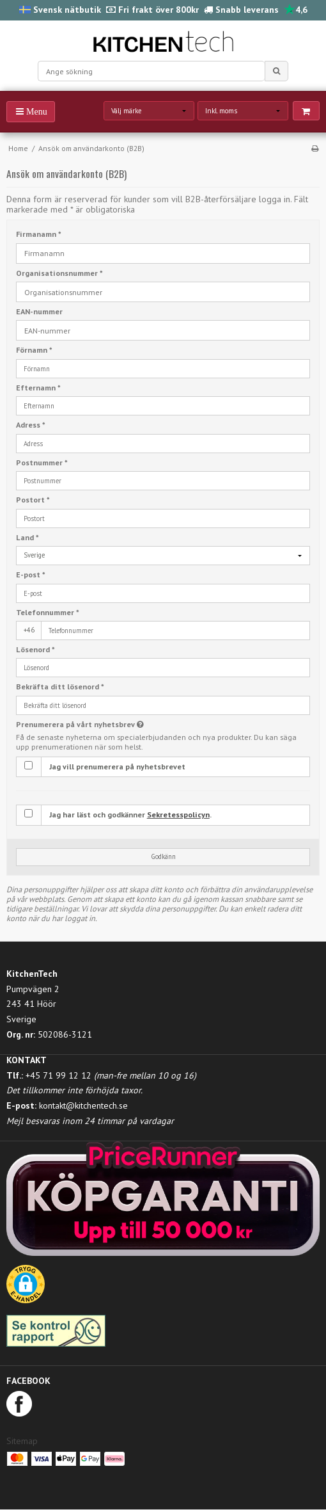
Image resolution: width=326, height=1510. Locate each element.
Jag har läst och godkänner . (130, 814)
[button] (25, 1288)
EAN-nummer (39, 311)
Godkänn (163, 856)
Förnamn (34, 350)
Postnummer (42, 462)
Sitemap (22, 1441)
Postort (33, 499)
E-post (30, 574)
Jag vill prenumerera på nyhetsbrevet (117, 766)
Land (27, 537)
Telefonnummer (47, 612)
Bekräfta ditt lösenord (60, 686)
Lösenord (35, 649)
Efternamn (38, 387)
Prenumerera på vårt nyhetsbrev (111, 724)
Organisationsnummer (59, 273)
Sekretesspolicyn (178, 814)
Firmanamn (38, 234)
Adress (30, 425)
